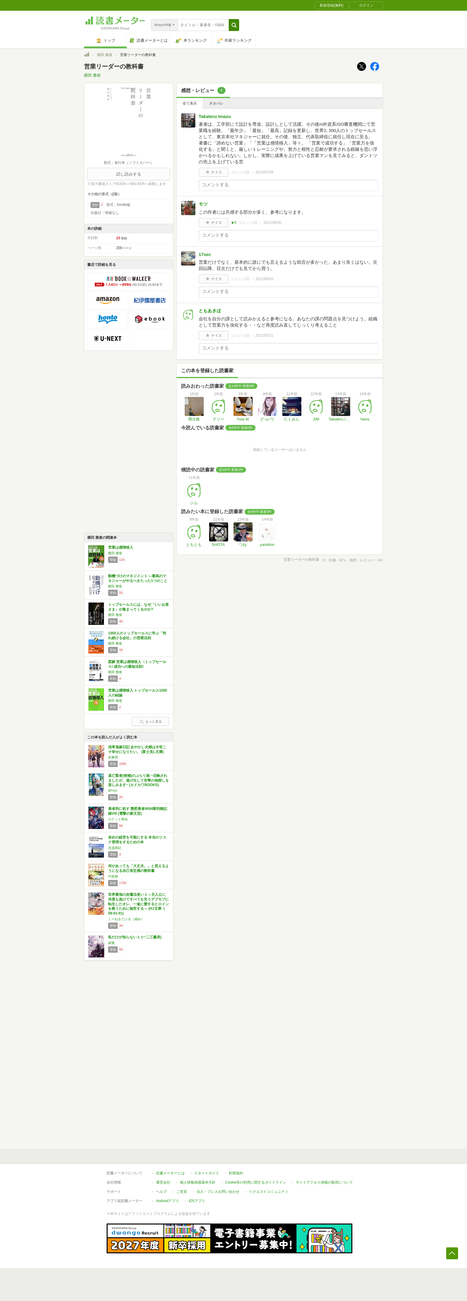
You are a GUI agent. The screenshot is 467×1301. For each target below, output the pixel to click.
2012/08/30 (272, 222)
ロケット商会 (118, 819)
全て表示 (190, 103)
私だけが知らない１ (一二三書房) (134, 937)
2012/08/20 (264, 279)
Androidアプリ (167, 1201)
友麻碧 (113, 757)
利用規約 (236, 1173)
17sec (205, 254)
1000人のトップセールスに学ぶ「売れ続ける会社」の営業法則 (137, 635)
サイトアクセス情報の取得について (324, 1182)
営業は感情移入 (120, 547)
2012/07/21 (264, 335)
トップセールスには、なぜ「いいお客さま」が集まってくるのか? (138, 607)
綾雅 (111, 943)
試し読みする (128, 174)
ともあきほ (210, 310)
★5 (233, 223)
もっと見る (151, 721)
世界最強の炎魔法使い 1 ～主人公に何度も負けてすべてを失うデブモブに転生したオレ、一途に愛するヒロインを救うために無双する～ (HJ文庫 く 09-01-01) (138, 903)
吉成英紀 (114, 848)
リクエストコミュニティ (268, 1191)
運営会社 (163, 1182)
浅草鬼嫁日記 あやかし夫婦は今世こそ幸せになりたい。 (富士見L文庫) (137, 749)
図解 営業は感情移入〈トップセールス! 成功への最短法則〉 (137, 664)
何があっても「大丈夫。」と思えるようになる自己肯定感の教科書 (138, 868)
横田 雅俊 (104, 55)
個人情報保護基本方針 (198, 1182)
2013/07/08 (264, 172)
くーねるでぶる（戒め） (126, 919)
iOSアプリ (197, 1201)
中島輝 (113, 876)
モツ (203, 204)
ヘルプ (161, 1191)
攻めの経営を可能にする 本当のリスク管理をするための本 (137, 839)
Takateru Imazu (215, 116)
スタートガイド (206, 1173)
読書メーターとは (170, 1173)
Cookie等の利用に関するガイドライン (255, 1182)
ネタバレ (216, 103)
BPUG (112, 790)
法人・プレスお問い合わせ (218, 1191)
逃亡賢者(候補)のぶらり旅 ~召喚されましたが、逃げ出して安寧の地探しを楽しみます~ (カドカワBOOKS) (138, 780)
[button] (234, 25)
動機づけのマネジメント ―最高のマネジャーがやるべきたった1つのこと (137, 578)
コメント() (240, 172)
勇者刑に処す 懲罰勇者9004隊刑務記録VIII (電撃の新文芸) (137, 811)
